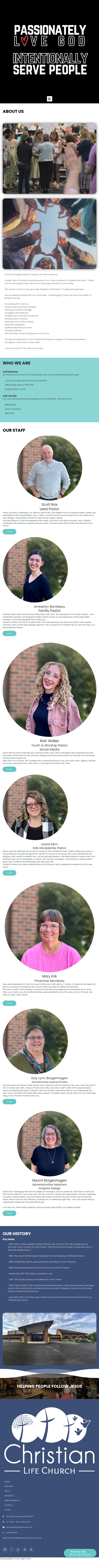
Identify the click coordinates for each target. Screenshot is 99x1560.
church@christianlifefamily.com (19, 1527)
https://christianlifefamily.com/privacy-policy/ (22, 1538)
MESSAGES (9, 1495)
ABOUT (7, 1491)
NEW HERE (9, 1486)
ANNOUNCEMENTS (12, 1500)
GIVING (8, 1510)
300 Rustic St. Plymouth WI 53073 (20, 1516)
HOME (7, 1481)
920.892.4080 (12, 1532)
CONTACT (9, 1505)
